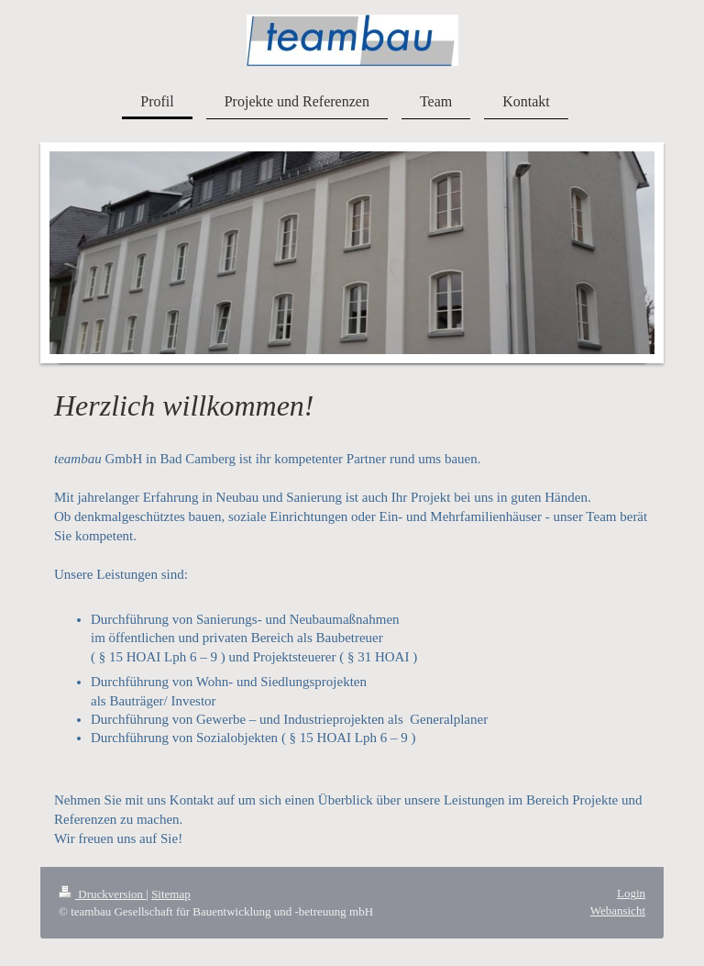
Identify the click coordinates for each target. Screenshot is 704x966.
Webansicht (617, 910)
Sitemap (171, 894)
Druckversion (102, 894)
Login (631, 893)
